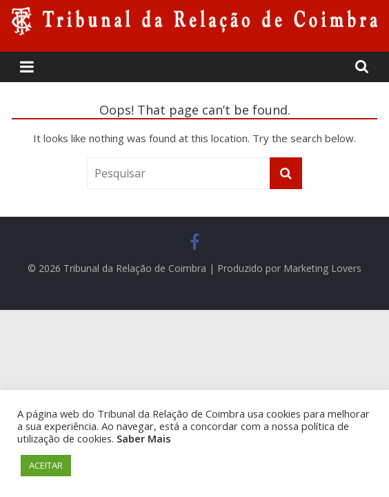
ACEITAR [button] (46, 465)
